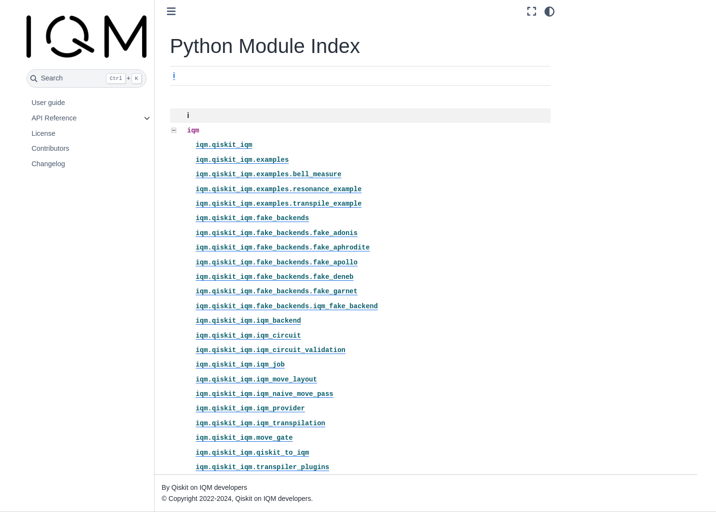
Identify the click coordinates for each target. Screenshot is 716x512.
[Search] (86, 78)
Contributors (50, 148)
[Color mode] (549, 11)
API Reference (54, 118)
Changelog (48, 164)
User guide (48, 102)
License (43, 133)
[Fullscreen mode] (532, 11)
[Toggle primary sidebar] (171, 11)
